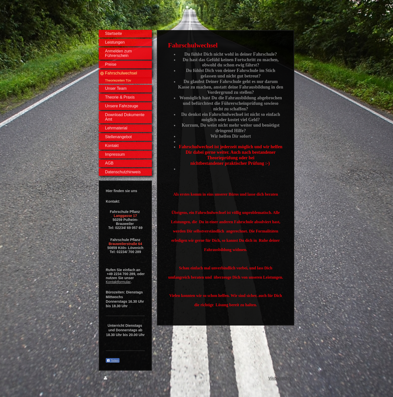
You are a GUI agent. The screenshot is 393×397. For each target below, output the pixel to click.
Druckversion (119, 378)
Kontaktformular (118, 282)
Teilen (113, 360)
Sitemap (143, 378)
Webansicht (278, 378)
